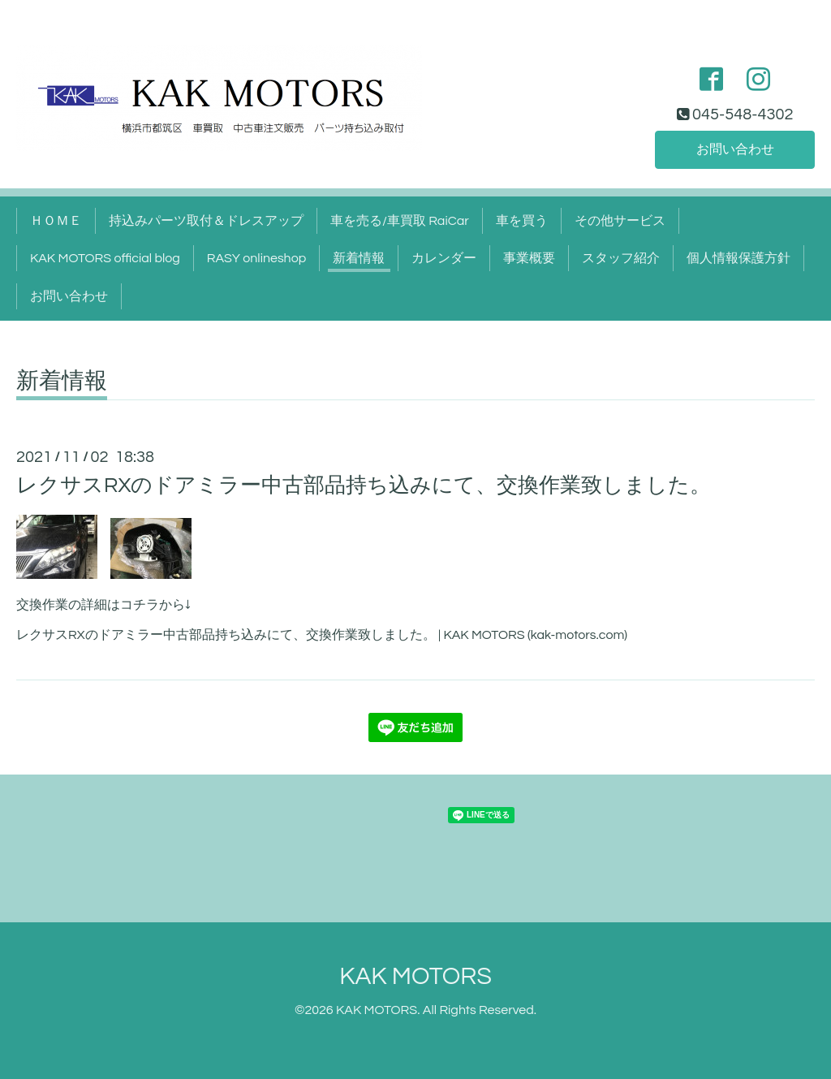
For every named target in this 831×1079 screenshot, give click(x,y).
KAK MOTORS (415, 976)
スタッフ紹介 (621, 258)
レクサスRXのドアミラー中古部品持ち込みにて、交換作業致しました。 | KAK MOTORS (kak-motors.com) (321, 634)
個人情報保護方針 (738, 258)
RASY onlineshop (256, 258)
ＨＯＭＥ (56, 220)
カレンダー (443, 258)
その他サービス (620, 220)
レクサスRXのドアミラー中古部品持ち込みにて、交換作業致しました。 (363, 485)
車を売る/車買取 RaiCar (399, 220)
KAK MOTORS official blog (105, 258)
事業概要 (529, 258)
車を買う (522, 220)
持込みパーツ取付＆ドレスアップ (206, 220)
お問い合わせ (735, 149)
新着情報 (359, 258)
